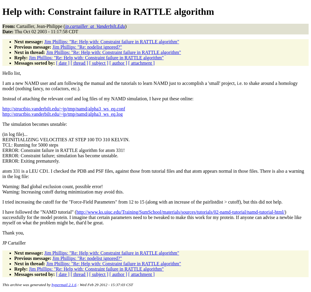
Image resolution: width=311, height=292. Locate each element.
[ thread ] (79, 63)
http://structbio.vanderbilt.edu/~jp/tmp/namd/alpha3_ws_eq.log (62, 114)
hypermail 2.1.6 (64, 285)
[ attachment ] (141, 63)
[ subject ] (98, 63)
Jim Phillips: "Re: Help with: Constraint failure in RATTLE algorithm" (111, 41)
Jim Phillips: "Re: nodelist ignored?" (87, 47)
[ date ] (62, 63)
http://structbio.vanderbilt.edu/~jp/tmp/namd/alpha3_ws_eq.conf (63, 108)
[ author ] (118, 63)
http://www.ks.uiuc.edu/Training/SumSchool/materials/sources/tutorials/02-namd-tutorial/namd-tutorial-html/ (180, 212)
